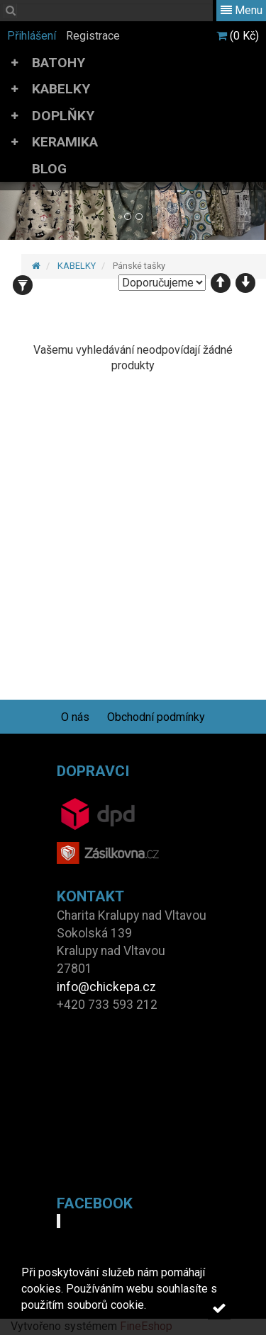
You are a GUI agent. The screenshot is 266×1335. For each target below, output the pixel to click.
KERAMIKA (65, 142)
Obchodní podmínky (156, 717)
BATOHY (58, 62)
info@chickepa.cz (106, 987)
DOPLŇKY (63, 116)
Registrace (93, 35)
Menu (241, 10)
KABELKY (61, 89)
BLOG (49, 169)
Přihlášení (31, 35)
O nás (75, 717)
